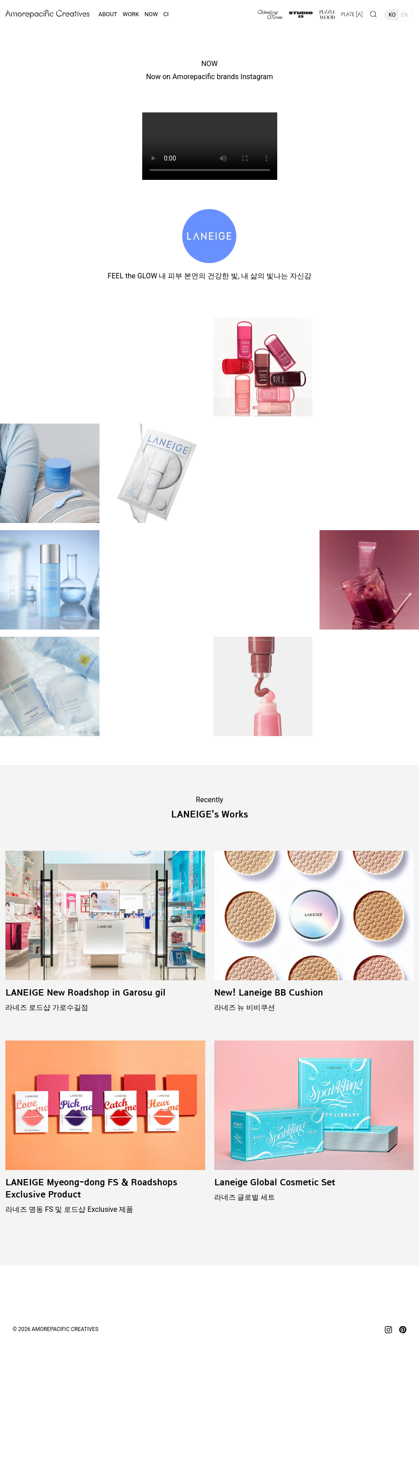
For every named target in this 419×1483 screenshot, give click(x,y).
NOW (151, 14)
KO (392, 15)
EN (404, 15)
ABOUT (108, 14)
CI (166, 14)
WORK (130, 14)
